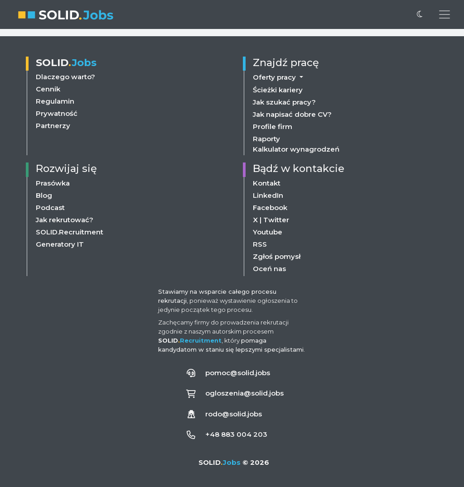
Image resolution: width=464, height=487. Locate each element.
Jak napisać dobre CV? (292, 114)
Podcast (50, 207)
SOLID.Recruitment (69, 232)
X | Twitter (271, 219)
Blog (44, 195)
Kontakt (266, 183)
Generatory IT (60, 244)
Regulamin (55, 101)
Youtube (267, 232)
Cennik (48, 89)
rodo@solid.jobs (233, 414)
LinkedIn (268, 195)
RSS (260, 244)
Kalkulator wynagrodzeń (296, 149)
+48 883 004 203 (236, 434)
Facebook (270, 207)
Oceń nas (269, 268)
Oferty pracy (275, 77)
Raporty (266, 138)
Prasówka (53, 183)
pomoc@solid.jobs (237, 372)
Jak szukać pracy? (284, 102)
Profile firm (272, 126)
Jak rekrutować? (64, 219)
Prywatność (56, 113)
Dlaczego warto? (65, 76)
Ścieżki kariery (278, 90)
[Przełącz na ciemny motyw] (420, 14)
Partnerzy (53, 125)
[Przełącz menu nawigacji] (444, 14)
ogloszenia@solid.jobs (244, 393)
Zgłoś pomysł (276, 256)
